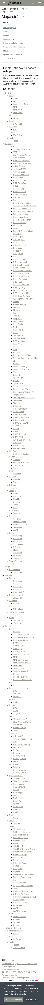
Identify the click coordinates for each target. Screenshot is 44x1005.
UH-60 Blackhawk (20, 409)
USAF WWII (18, 437)
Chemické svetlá (16, 595)
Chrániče (13, 601)
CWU (15, 99)
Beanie (16, 200)
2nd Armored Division (22, 155)
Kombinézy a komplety (18, 688)
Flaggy (16, 550)
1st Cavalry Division (21, 832)
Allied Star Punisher (21, 846)
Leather (16, 494)
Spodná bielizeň (16, 776)
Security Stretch (19, 759)
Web (15, 508)
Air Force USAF (19, 169)
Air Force (17, 519)
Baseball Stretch (20, 194)
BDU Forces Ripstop (21, 745)
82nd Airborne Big (20, 835)
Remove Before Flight (22, 355)
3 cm (15, 488)
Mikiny (11, 716)
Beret (15, 228)
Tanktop (16, 824)
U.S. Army (17, 406)
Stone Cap (17, 386)
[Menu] (4, 3)
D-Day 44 (17, 257)
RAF (15, 798)
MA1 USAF (18, 113)
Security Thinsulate (21, 369)
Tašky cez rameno (16, 612)
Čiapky (12, 147)
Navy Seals (18, 324)
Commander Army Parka (23, 637)
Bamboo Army (19, 857)
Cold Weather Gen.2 (21, 635)
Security (16, 364)
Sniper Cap (18, 375)
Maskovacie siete (16, 931)
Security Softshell (20, 671)
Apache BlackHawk (21, 175)
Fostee (16, 866)
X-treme (16, 925)
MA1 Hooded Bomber (22, 663)
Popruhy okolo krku (21, 462)
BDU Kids (17, 197)
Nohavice (13, 127)
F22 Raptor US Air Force (23, 299)
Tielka (11, 821)
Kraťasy (12, 705)
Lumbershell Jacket (21, 104)
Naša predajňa (8, 978)
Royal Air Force (19, 883)
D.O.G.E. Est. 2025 (21, 265)
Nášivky (12, 477)
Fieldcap (16, 307)
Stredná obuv (14, 570)
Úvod (4, 9)
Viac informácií (32, 1000)
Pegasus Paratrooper (22, 877)
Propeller (17, 352)
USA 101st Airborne (21, 903)
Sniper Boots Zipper (21, 572)
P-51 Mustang (19, 341)
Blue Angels (18, 237)
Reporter (16, 919)
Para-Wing (17, 344)
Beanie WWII (18, 226)
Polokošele (13, 764)
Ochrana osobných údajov (13, 43)
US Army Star (19, 900)
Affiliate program (9, 28)
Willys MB (17, 443)
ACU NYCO (18, 736)
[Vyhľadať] (32, 3)
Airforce (16, 632)
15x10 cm (17, 623)
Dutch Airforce (19, 268)
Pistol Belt (17, 499)
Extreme (16, 694)
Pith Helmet (18, 609)
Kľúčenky (13, 457)
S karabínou (18, 465)
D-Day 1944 (18, 254)
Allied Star (17, 725)
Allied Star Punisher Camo (24, 849)
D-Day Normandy (20, 262)
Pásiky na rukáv (15, 510)
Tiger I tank (17, 403)
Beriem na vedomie (14, 1000)
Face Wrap (17, 536)
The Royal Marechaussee (23, 398)
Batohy (12, 578)
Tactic (15, 141)
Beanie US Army (20, 223)
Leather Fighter (19, 522)
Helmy (11, 606)
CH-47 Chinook (19, 245)
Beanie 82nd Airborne (22, 209)
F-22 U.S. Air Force (21, 285)
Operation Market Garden (23, 874)
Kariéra (6, 35)
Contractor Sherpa (21, 640)
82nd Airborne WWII (21, 161)
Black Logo (17, 234)
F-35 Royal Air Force (21, 296)
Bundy (11, 96)
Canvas (16, 242)
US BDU (16, 702)
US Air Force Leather (22, 415)
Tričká (11, 826)
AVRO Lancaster (20, 180)
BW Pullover (18, 135)
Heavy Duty (18, 869)
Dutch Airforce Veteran (22, 271)
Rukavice (13, 516)
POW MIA (17, 556)
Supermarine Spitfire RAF (23, 392)
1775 (15, 152)
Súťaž (5, 51)
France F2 (17, 747)
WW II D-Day (18, 446)
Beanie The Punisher (22, 220)
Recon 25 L (18, 587)
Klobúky (12, 451)
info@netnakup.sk (11, 969)
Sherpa (16, 674)
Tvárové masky (15, 561)
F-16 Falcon (18, 282)
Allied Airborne (19, 840)
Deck (15, 685)
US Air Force (18, 412)
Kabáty (12, 683)
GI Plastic (17, 939)
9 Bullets (16, 547)
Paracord (17, 496)
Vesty (11, 138)
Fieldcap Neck (19, 310)
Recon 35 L (18, 589)
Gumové (16, 460)
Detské (8, 93)
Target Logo (18, 395)
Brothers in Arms (20, 860)
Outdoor (8, 575)
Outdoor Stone (19, 338)
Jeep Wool (17, 316)
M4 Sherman (18, 321)
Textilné (16, 468)
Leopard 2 (17, 319)
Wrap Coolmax (19, 541)
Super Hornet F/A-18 (22, 389)
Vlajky (11, 618)
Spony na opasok (16, 544)
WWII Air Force (19, 911)
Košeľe (12, 121)
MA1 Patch (17, 110)
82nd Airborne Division (22, 722)
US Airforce (18, 807)
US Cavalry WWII (20, 423)
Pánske (8, 626)
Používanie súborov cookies (14, 47)
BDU (15, 130)
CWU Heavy (18, 646)
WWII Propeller (19, 448)
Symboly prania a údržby (13, 54)
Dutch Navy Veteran (21, 276)
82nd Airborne (19, 158)
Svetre (12, 132)
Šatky (11, 533)
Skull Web (17, 558)
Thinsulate (17, 400)
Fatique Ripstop (19, 304)
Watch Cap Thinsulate (22, 440)
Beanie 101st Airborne (22, 203)
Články (6, 32)
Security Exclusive (20, 770)
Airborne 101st (19, 172)
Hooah (16, 790)
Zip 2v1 (16, 762)
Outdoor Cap (18, 336)
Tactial (15, 505)
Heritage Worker (20, 651)
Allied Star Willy (19, 728)
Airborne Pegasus (20, 838)
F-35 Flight (17, 649)
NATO (15, 818)
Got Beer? (17, 553)
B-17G (16, 186)
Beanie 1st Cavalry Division (24, 206)
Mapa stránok (8, 39)
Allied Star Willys (20, 855)
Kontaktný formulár (9, 975)
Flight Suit (17, 118)
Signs (15, 372)
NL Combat (18, 750)
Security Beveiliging (21, 367)
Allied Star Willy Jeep (22, 852)
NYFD (15, 333)
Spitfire (16, 381)
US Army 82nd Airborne (23, 891)
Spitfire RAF (18, 383)
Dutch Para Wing (20, 279)
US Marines (18, 812)
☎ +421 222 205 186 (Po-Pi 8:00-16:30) (19, 972)
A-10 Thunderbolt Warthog (24, 163)
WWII (15, 530)
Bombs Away (18, 784)
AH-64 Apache (19, 166)
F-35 (15, 101)
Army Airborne (19, 178)
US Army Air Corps (21, 417)
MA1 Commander (20, 660)
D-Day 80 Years (19, 259)
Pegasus (16, 347)
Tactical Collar (19, 948)
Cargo (15, 711)
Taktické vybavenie (13, 928)
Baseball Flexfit (19, 192)
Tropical (16, 922)
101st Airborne (19, 778)
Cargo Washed (19, 714)
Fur (14, 313)
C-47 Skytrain (19, 240)
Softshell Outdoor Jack (22, 680)
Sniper (16, 934)
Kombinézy (13, 115)
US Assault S (18, 592)
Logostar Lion (19, 872)
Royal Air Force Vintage (23, 886)
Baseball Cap (18, 189)
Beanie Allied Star (20, 214)
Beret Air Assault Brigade (23, 231)
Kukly (11, 471)
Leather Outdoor (20, 525)
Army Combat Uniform (22, 739)
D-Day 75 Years (19, 863)
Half (14, 564)
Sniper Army (18, 801)
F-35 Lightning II (20, 290)
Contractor (17, 248)
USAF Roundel (19, 434)
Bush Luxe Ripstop (21, 454)
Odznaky (13, 485)
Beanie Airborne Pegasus (23, 211)
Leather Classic (19, 917)
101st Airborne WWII (21, 149)
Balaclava (17, 474)
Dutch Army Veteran (21, 273)
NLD (15, 327)
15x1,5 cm (17, 598)
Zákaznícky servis (17, 9)
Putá (11, 936)
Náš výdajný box (22, 978)
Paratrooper (18, 793)
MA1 (15, 107)
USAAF (16, 429)
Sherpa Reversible (21, 677)
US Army (17, 809)
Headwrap (17, 539)
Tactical (16, 945)
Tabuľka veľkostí (9, 58)
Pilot (15, 350)
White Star (17, 905)
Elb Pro (16, 604)
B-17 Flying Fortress (21, 183)
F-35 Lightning (19, 288)
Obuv (7, 567)
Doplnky (8, 144)
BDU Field (17, 124)
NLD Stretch (18, 330)
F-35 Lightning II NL (21, 293)
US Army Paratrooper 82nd (24, 897)
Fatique (16, 302)
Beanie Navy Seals (21, 217)
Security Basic (19, 756)
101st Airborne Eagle (22, 719)
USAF (15, 431)
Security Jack (18, 668)
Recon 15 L (18, 584)
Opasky (12, 491)
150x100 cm (18, 620)
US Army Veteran (20, 420)
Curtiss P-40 (18, 251)
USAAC (16, 426)
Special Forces (19, 378)
